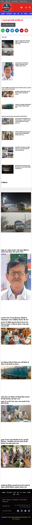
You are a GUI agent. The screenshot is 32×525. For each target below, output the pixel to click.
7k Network (2, 186)
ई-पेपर (18, 494)
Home (2, 1)
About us (7, 1)
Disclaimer (15, 1)
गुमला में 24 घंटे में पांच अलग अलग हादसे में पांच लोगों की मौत (14, 116)
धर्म (21, 13)
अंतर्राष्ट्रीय (2, 13)
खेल (18, 13)
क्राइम (15, 13)
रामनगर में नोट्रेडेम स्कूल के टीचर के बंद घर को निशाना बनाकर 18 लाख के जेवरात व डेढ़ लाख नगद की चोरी (14, 324)
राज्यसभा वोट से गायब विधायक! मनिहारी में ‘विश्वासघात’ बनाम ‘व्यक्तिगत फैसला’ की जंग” (21, 64)
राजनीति (28, 492)
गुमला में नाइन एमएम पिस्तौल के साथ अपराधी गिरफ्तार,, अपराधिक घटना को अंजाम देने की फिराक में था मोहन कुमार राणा (23, 121)
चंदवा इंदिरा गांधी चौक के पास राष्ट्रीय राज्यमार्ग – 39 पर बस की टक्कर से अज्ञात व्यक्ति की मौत (22, 149)
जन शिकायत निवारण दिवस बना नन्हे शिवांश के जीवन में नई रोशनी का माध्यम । (22, 93)
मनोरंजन (25, 13)
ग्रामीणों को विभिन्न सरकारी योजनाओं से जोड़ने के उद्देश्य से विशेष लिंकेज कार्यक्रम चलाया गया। (22, 133)
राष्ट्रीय (14, 494)
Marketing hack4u (1, 186)
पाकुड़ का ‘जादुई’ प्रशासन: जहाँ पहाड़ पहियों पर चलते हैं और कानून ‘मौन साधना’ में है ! (22, 42)
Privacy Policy (23, 1)
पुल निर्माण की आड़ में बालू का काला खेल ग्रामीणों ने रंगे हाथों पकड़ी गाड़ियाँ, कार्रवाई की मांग (23, 167)
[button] (29, 7)
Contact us (5, 502)
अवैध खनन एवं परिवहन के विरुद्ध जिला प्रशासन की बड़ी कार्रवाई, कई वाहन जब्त (23, 106)
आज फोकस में (9, 13)
